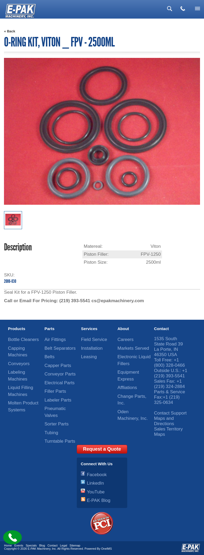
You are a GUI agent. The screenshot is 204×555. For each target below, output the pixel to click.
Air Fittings (55, 339)
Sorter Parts (57, 423)
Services (89, 328)
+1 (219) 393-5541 (170, 373)
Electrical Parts (60, 382)
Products (16, 328)
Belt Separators (60, 348)
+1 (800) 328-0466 (169, 362)
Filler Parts (55, 391)
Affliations (127, 387)
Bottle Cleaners (23, 339)
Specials (31, 545)
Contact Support (170, 413)
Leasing (89, 356)
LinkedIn (95, 483)
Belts (50, 356)
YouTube (96, 491)
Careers (125, 339)
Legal (63, 545)
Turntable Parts (60, 441)
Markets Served (133, 348)
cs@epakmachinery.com (117, 300)
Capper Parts (58, 365)
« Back (9, 31)
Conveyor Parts (60, 374)
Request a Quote (102, 449)
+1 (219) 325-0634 (167, 400)
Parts (50, 328)
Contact (161, 328)
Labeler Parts (58, 400)
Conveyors (18, 363)
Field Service (94, 339)
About (123, 328)
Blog (42, 545)
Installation (92, 348)
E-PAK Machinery (39, 548)
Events (18, 545)
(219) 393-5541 (74, 300)
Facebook (97, 474)
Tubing (51, 432)
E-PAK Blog (98, 500)
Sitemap (75, 545)
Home (8, 545)
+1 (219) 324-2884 (169, 384)
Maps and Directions (164, 421)
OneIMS (106, 548)
